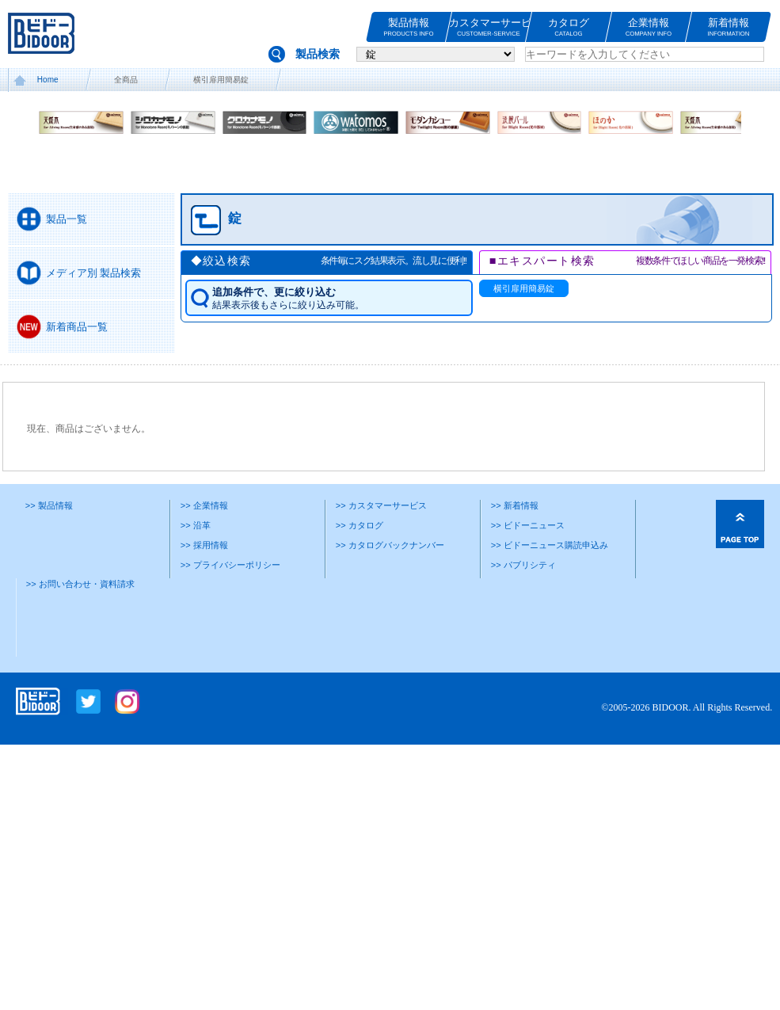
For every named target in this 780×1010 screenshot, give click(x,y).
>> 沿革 (196, 525)
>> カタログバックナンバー (390, 545)
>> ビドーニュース (528, 525)
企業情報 (648, 27)
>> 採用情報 (204, 545)
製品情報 (408, 27)
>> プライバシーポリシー (230, 565)
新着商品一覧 (77, 327)
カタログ (568, 27)
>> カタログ (359, 525)
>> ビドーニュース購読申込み (549, 545)
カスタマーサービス (488, 27)
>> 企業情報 (204, 505)
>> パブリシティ (523, 565)
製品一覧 (66, 219)
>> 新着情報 (514, 505)
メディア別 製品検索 (94, 273)
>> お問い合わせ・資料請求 (80, 584)
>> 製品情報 (49, 505)
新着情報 (728, 27)
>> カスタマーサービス (381, 505)
